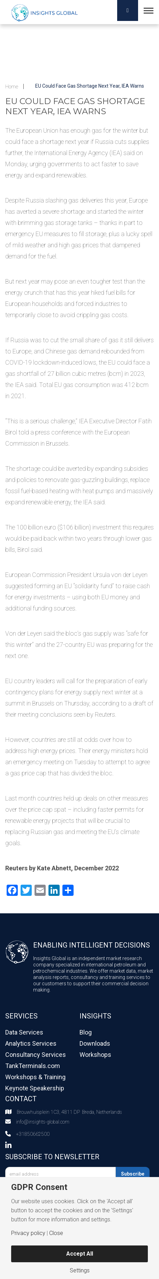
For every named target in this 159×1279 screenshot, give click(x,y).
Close (56, 1233)
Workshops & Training (35, 1077)
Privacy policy (28, 1233)
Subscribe (132, 1174)
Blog (86, 1032)
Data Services (24, 1032)
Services (21, 1016)
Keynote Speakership (34, 1088)
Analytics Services (30, 1043)
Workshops (95, 1054)
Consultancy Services (35, 1054)
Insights (95, 1016)
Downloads (95, 1043)
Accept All (79, 1253)
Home (11, 86)
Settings (80, 1270)
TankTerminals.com (32, 1065)
